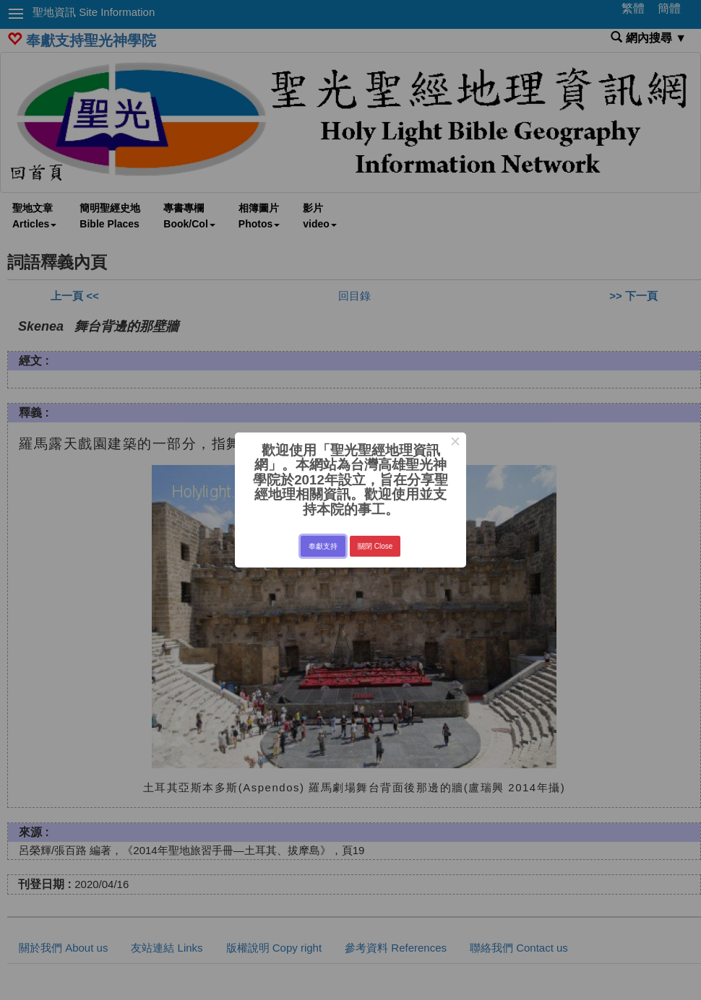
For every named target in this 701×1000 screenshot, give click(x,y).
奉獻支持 (323, 546)
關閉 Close (375, 546)
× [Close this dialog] (455, 443)
